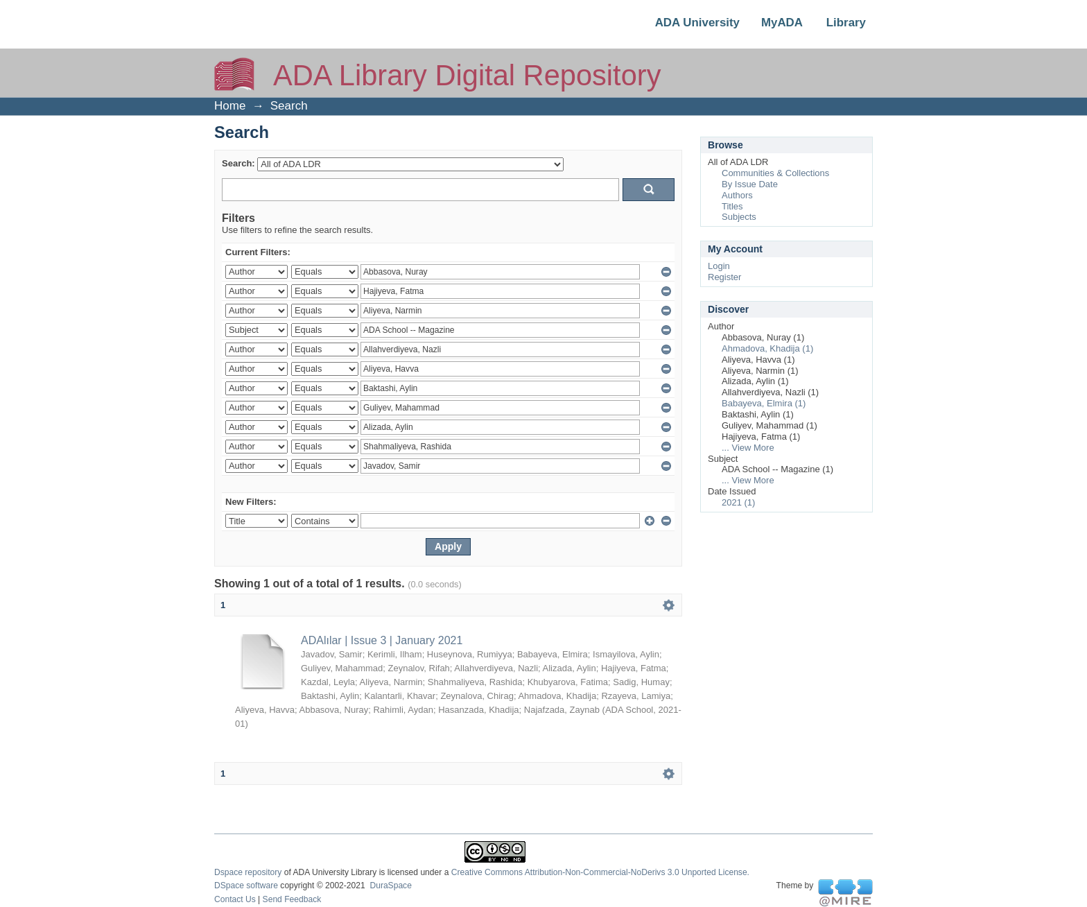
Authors (737, 195)
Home (229, 105)
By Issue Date (750, 184)
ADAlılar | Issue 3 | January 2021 (381, 640)
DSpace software (246, 885)
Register (724, 277)
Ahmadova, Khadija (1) (767, 348)
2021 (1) (738, 502)
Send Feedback (292, 899)
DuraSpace (390, 885)
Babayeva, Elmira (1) (764, 403)
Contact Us (235, 899)
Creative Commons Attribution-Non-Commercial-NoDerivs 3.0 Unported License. (600, 872)
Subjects (739, 216)
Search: (238, 163)
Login (719, 266)
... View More (748, 447)
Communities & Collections (775, 173)
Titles (732, 206)
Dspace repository (247, 872)
